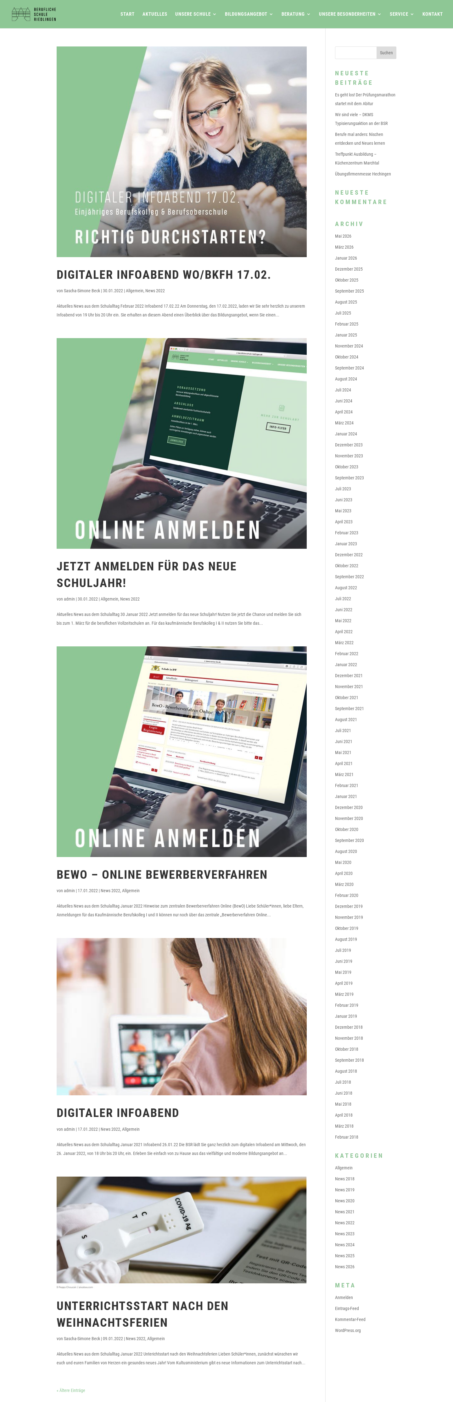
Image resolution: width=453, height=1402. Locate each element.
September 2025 (349, 291)
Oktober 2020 (346, 829)
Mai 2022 (343, 620)
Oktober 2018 (346, 1049)
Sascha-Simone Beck (82, 290)
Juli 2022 (343, 598)
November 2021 (349, 686)
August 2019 (346, 939)
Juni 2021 (343, 741)
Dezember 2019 (349, 906)
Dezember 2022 (349, 554)
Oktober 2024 (346, 356)
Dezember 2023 (349, 444)
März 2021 (344, 774)
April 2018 (344, 1115)
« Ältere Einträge (71, 1390)
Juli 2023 (343, 488)
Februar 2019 (346, 1005)
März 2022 (344, 642)
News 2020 (345, 1200)
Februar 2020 (346, 895)
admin (69, 598)
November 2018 (349, 1038)
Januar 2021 (346, 796)
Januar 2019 (346, 1016)
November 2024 (349, 345)
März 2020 (344, 884)
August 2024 (346, 378)
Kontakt (432, 14)
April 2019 (344, 983)
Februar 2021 (346, 785)
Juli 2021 (343, 730)
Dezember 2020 (349, 807)
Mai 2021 (343, 752)
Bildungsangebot (246, 14)
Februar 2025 (346, 323)
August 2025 (346, 302)
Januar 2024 (346, 433)
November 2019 (349, 917)
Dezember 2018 (349, 1027)
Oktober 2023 (346, 466)
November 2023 (349, 455)
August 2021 (346, 719)
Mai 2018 (343, 1104)
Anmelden (344, 1297)
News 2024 (345, 1244)
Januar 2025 (346, 334)
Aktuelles (155, 14)
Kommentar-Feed (350, 1319)
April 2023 (344, 521)
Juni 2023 (343, 499)
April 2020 (344, 873)
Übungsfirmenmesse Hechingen (363, 173)
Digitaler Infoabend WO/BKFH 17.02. (164, 275)
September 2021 (349, 708)
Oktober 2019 (346, 928)
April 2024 (344, 411)
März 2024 (344, 422)
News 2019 (345, 1189)
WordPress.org (348, 1330)
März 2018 (344, 1126)
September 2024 (349, 367)
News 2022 (155, 290)
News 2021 (345, 1211)
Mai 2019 (343, 972)
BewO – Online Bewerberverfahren (162, 875)
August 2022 (346, 587)
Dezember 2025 (349, 269)
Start (127, 14)
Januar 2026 (346, 258)
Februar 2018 (346, 1137)
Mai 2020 (343, 862)
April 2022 (344, 631)
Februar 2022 (346, 653)
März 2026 (344, 247)
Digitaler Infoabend (118, 1113)
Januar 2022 (346, 664)
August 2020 (346, 851)
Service (399, 14)
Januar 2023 (346, 543)
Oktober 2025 (346, 280)
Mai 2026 (343, 236)
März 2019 (344, 994)
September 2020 (349, 840)
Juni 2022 (343, 609)
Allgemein (134, 290)
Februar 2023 (346, 532)
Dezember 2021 (349, 675)
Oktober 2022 (346, 565)
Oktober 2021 (346, 697)
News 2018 (345, 1178)
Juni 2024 (343, 400)
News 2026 (345, 1266)
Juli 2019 (343, 950)
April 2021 (344, 763)
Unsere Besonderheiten (347, 14)
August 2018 (346, 1071)
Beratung (293, 14)
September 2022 (349, 576)
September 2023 (349, 477)
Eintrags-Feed (347, 1308)
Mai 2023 (343, 510)
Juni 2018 (343, 1093)
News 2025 (345, 1255)
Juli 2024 (343, 389)
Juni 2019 (343, 961)
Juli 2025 (343, 312)
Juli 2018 (343, 1082)
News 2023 (345, 1233)
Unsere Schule (193, 14)
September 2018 (349, 1060)
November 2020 (349, 818)
